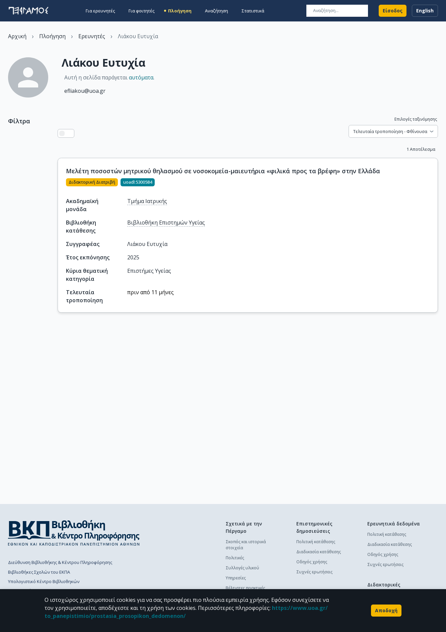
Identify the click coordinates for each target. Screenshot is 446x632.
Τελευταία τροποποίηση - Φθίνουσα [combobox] (390, 131)
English (425, 10)
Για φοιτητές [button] (142, 11)
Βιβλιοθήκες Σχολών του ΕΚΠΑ (39, 572)
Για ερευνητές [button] (100, 11)
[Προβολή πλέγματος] (70, 133)
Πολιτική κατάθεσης (315, 542)
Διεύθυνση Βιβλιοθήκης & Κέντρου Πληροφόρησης (60, 562)
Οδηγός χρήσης (311, 562)
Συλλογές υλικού (242, 568)
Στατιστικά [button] (252, 11)
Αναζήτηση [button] (216, 11)
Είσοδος (392, 11)
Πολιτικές (235, 558)
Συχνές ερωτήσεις (314, 572)
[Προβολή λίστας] (62, 133)
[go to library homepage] (74, 533)
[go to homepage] (28, 10)
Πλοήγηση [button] (180, 11)
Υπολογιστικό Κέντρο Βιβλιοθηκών (43, 581)
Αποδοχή (386, 611)
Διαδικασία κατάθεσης (318, 552)
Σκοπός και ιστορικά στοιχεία (246, 545)
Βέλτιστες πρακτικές (245, 588)
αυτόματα (141, 77)
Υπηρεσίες (236, 578)
